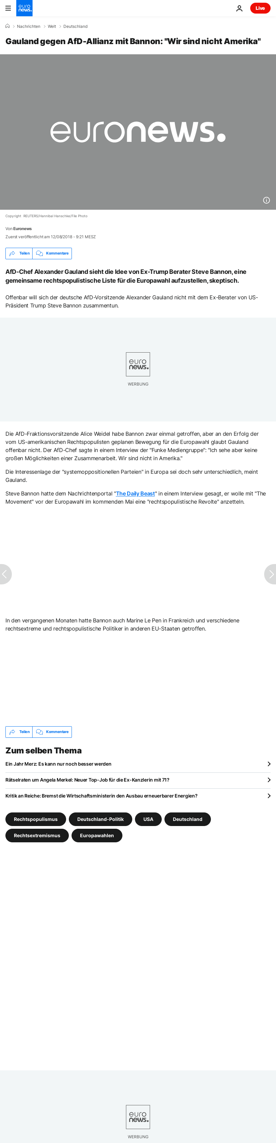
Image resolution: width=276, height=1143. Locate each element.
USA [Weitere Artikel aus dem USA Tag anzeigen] (148, 819)
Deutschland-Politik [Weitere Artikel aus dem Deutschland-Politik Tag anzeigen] (100, 819)
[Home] (7, 26)
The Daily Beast (135, 493)
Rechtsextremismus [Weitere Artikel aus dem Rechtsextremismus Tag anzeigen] (37, 835)
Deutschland (75, 26)
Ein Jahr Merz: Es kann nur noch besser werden (58, 764)
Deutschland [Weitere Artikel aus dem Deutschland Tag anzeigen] (187, 819)
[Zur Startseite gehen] (24, 8)
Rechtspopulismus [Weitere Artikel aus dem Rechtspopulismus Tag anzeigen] (36, 819)
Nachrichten (28, 26)
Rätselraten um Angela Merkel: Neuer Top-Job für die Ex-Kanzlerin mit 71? (87, 780)
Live (260, 8)
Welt (52, 26)
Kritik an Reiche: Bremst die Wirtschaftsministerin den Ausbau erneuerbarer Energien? (101, 796)
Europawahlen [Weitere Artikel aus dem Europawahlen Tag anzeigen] (97, 835)
